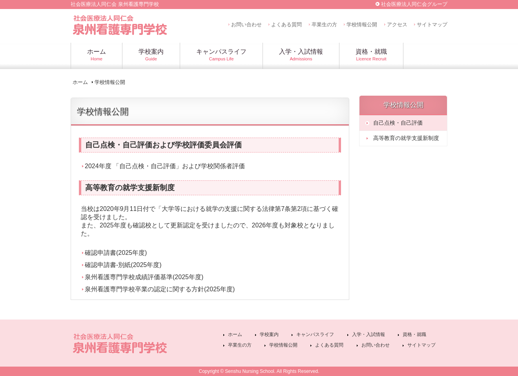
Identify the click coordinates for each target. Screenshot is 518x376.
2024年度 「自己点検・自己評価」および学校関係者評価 (165, 166)
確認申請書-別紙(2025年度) (123, 265)
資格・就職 (414, 334)
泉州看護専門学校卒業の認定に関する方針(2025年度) (160, 289)
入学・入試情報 (368, 334)
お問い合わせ (246, 24)
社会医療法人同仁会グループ (414, 4)
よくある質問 (286, 24)
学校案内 (269, 334)
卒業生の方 (324, 24)
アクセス (397, 24)
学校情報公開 (362, 24)
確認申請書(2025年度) (116, 252)
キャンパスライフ (315, 334)
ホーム (80, 82)
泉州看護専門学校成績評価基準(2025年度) (144, 277)
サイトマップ (432, 24)
